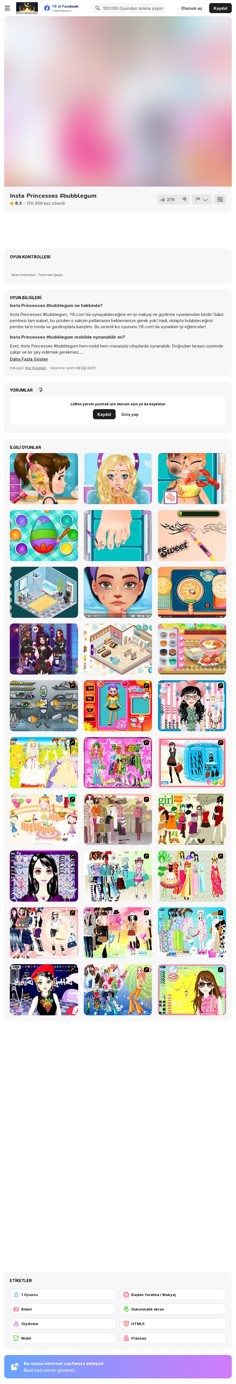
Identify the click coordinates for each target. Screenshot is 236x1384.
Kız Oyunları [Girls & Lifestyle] (35, 368)
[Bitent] (63, 1309)
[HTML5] (173, 1323)
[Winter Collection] (118, 876)
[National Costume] (192, 876)
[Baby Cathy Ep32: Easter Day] (44, 535)
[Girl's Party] (44, 819)
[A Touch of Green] (118, 762)
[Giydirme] (63, 1323)
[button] (29, 359)
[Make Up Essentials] (44, 876)
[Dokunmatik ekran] (173, 1309)
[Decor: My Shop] (118, 649)
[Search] (97, 8)
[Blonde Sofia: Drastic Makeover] (192, 535)
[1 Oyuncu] (63, 1294)
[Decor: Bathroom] (44, 592)
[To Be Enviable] (192, 989)
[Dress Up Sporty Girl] (44, 932)
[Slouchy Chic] (118, 932)
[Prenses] (173, 1338)
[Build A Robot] (44, 705)
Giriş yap (130, 414)
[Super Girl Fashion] (192, 819)
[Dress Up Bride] (44, 762)
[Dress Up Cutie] (192, 705)
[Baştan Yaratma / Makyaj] (173, 1294)
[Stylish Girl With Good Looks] (44, 989)
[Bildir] (202, 199)
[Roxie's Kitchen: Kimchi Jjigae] (192, 649)
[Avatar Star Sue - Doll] (118, 705)
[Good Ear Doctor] (44, 478)
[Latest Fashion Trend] (118, 989)
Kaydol (220, 8)
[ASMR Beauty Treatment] (118, 592)
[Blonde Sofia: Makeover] (118, 478)
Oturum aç (191, 8)
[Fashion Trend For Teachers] (118, 819)
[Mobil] (63, 1338)
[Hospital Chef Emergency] (192, 478)
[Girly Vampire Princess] (44, 649)
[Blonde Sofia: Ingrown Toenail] (118, 535)
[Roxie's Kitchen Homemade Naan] (192, 592)
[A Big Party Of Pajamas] (192, 932)
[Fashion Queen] (192, 762)
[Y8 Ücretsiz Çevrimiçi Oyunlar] (27, 8)
